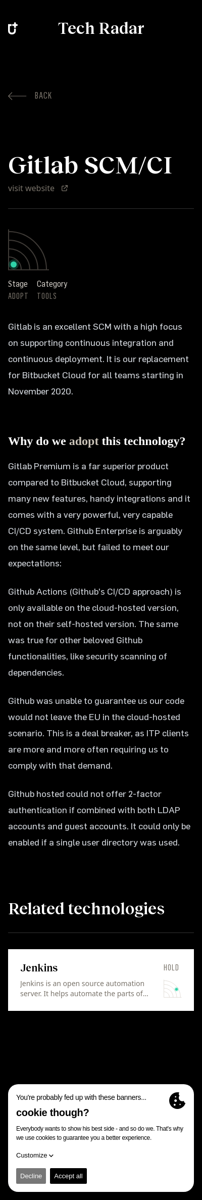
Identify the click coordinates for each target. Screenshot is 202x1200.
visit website (38, 188)
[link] (101, 980)
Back (30, 95)
